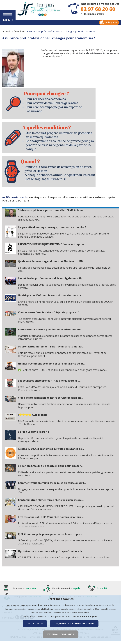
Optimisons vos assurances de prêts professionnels (50, 551)
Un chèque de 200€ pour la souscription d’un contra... (50, 295)
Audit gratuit (111, 22)
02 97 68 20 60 (98, 9)
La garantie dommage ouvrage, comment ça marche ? (52, 227)
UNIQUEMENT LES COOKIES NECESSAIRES (74, 623)
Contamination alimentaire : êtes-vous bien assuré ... (51, 500)
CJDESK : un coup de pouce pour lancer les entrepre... (50, 534)
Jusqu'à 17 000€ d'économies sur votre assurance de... (51, 449)
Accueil (6, 31)
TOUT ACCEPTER (35, 623)
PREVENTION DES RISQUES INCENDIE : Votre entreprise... (52, 244)
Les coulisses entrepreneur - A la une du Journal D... (49, 380)
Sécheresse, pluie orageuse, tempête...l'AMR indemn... (51, 210)
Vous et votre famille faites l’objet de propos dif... (49, 312)
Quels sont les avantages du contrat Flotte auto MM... (51, 261)
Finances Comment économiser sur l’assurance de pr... (51, 363)
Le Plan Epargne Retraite (33, 431)
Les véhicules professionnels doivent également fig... (51, 278)
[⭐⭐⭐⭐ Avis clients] (32, 414)
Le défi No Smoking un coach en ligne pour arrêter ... (50, 466)
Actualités (19, 31)
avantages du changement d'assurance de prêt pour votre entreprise (72, 197)
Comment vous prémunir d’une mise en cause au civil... (52, 483)
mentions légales (88, 616)
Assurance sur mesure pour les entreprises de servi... (50, 329)
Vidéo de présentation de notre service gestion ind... (50, 397)
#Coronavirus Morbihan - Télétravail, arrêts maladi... (51, 346)
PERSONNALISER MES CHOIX (61, 634)
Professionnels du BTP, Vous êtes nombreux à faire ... (51, 517)
